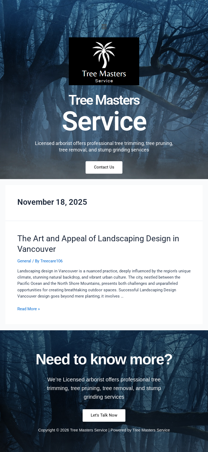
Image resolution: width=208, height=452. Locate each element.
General (24, 261)
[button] (104, 27)
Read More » (28, 309)
